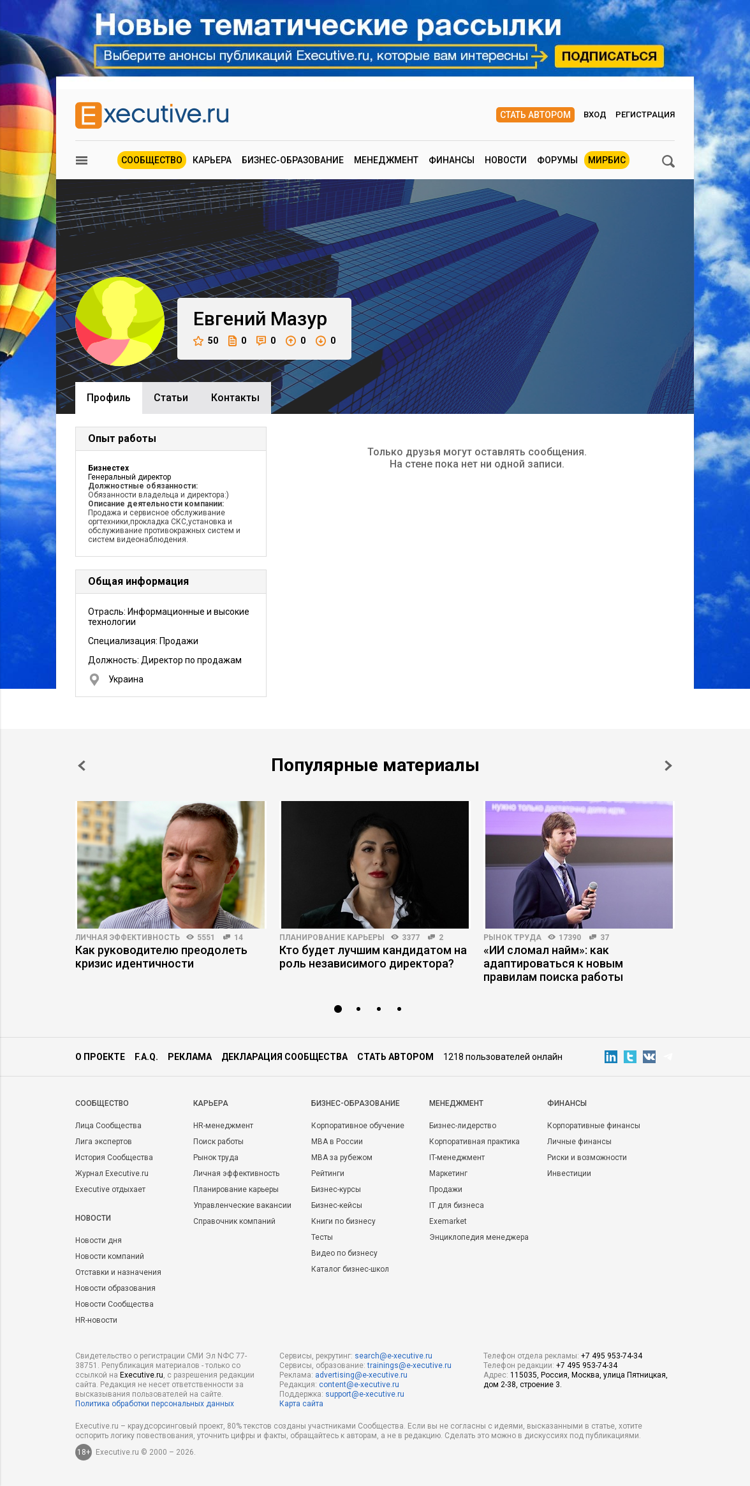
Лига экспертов (103, 1141)
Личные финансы (579, 1141)
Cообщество (102, 1103)
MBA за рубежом (341, 1157)
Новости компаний (109, 1256)
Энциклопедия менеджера (479, 1237)
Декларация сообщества (284, 1057)
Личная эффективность (127, 937)
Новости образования (115, 1288)
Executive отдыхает (110, 1189)
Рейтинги (327, 1173)
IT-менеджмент (457, 1157)
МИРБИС (607, 160)
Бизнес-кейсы (336, 1205)
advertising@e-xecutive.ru (361, 1375)
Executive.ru (141, 1375)
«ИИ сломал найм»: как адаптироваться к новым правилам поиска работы (553, 963)
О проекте (100, 1057)
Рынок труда (512, 937)
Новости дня (98, 1240)
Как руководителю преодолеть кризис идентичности (161, 956)
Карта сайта (301, 1403)
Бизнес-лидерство (462, 1125)
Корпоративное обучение (357, 1125)
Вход (595, 114)
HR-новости (96, 1320)
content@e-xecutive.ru (359, 1384)
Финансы (451, 160)
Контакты (235, 398)
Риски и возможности (587, 1157)
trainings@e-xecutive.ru (409, 1365)
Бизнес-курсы (336, 1189)
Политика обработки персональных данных (154, 1403)
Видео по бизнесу (344, 1253)
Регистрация (645, 114)
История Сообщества (114, 1157)
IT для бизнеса (456, 1205)
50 (205, 341)
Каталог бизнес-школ (350, 1269)
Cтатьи (171, 398)
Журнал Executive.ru (112, 1173)
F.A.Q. (146, 1057)
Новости (506, 160)
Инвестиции (569, 1173)
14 (238, 937)
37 (604, 937)
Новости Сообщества (114, 1304)
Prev (81, 766)
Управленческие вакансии (242, 1205)
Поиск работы (218, 1141)
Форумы (557, 160)
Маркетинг (448, 1173)
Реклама (190, 1057)
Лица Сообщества (108, 1125)
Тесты (322, 1237)
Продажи (445, 1189)
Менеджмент (386, 160)
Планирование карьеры (332, 937)
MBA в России (337, 1141)
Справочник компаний (234, 1221)
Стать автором (535, 115)
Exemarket (448, 1221)
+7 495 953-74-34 (611, 1355)
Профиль (109, 398)
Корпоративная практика (474, 1141)
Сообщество (151, 160)
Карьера (212, 160)
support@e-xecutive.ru (364, 1394)
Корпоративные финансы (593, 1125)
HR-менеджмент (223, 1125)
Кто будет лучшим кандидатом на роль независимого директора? (373, 956)
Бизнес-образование (293, 160)
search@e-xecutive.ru (393, 1355)
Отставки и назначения (118, 1272)
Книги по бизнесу (343, 1221)
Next (668, 766)
